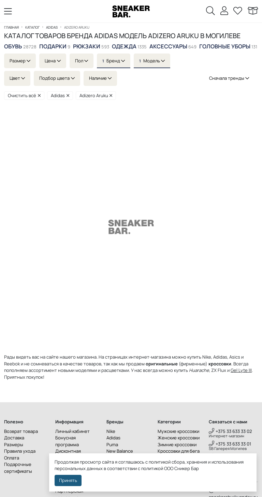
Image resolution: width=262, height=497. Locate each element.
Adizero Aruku (96, 95)
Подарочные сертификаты (18, 467)
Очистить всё (24, 95)
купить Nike (199, 357)
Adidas (52, 27)
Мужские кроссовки (178, 431)
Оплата (11, 458)
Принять (68, 480)
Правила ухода (19, 451)
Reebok (12, 364)
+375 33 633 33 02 (230, 431)
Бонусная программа (67, 441)
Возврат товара (21, 431)
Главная (11, 27)
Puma (112, 444)
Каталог (32, 27)
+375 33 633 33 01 (230, 444)
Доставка (14, 438)
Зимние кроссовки (177, 444)
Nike (110, 431)
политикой (152, 468)
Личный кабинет (72, 431)
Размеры (13, 444)
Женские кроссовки (179, 438)
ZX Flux (218, 370)
